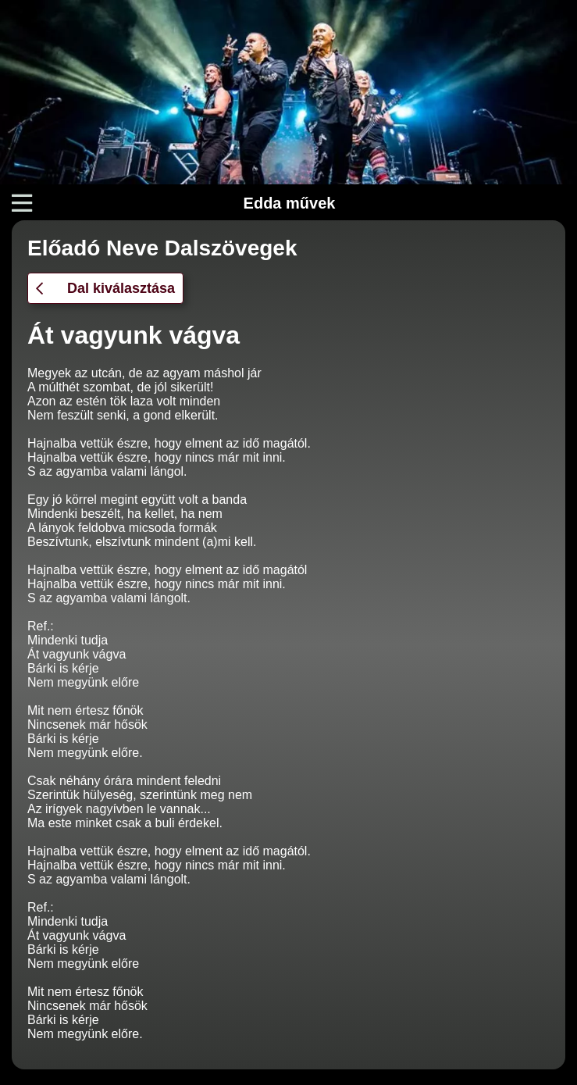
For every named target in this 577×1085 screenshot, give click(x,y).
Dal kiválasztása (105, 288)
